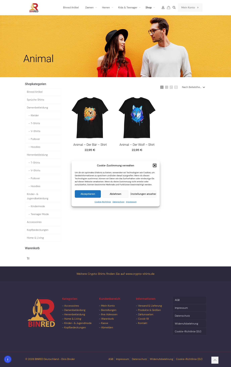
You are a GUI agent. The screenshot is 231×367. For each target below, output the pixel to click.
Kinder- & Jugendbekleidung (37, 196)
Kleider (35, 115)
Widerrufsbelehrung (186, 323)
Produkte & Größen (149, 310)
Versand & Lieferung (150, 305)
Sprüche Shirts (35, 99)
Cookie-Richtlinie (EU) (188, 331)
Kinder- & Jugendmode (78, 323)
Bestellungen (108, 310)
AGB (177, 300)
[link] (162, 87)
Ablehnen (115, 197)
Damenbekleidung (37, 107)
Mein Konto (190, 7)
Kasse (104, 323)
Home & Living (35, 237)
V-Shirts (35, 131)
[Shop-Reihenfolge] (194, 87)
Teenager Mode (40, 214)
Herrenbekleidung (37, 154)
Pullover (35, 139)
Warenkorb (107, 318)
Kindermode (38, 206)
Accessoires (34, 222)
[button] (154, 168)
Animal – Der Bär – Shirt (90, 145)
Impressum (131, 205)
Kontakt (142, 323)
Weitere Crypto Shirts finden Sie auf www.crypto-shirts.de (115, 274)
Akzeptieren (88, 197)
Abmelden (107, 327)
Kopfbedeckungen (37, 230)
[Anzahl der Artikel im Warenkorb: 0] (28, 258)
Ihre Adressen (109, 314)
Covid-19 (143, 318)
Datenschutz (118, 205)
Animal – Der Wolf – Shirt (137, 145)
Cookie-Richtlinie (103, 205)
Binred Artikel (34, 92)
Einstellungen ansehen (143, 197)
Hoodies (35, 147)
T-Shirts (35, 123)
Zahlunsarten (145, 314)
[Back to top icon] (214, 360)
